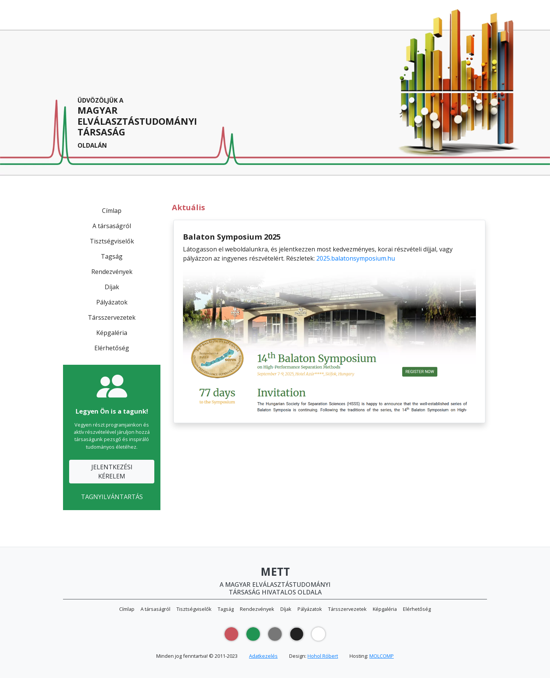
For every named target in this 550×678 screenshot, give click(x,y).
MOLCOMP (381, 655)
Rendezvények (112, 271)
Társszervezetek (112, 317)
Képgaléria (111, 333)
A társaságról (111, 226)
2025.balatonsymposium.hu (355, 258)
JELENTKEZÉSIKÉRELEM (112, 471)
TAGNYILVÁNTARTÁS (112, 497)
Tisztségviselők (112, 241)
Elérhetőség (111, 348)
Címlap (111, 210)
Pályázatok (112, 302)
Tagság (112, 256)
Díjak (112, 287)
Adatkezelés (263, 655)
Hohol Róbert (322, 655)
